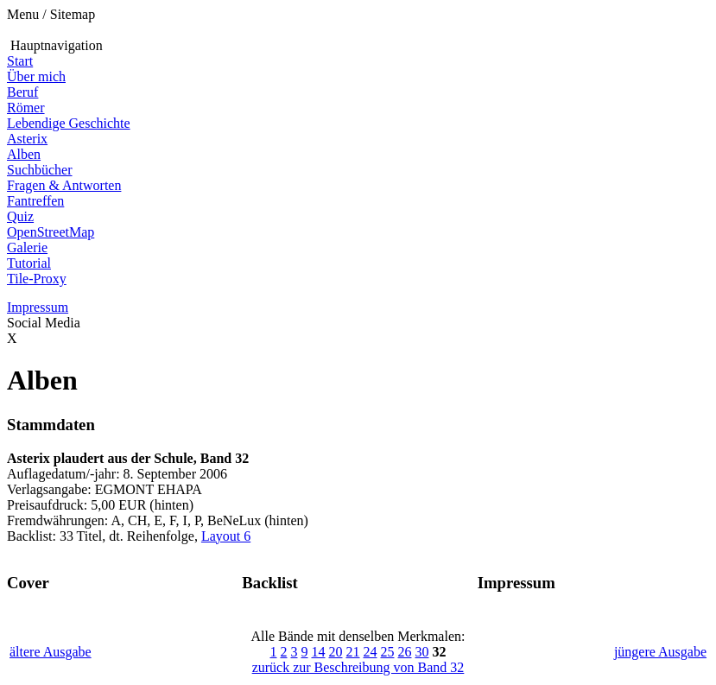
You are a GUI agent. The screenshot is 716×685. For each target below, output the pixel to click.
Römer (26, 107)
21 (352, 651)
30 (421, 651)
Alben (24, 154)
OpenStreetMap (50, 232)
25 (387, 651)
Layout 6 (225, 536)
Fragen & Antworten (64, 185)
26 (404, 651)
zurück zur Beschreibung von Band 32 (358, 667)
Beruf (22, 92)
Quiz (20, 216)
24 (370, 651)
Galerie (27, 247)
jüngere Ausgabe (660, 651)
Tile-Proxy (37, 278)
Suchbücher (40, 169)
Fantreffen (35, 200)
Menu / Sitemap (51, 14)
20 (335, 651)
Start (20, 61)
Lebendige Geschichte (68, 123)
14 (318, 651)
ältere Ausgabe (51, 651)
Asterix (27, 138)
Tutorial (29, 263)
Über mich (36, 76)
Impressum (37, 307)
